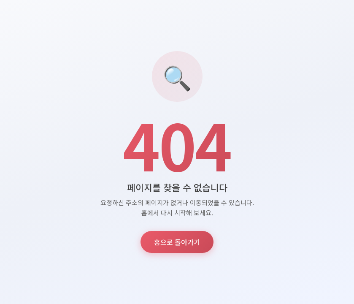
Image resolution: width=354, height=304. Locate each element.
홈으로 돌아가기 (177, 242)
